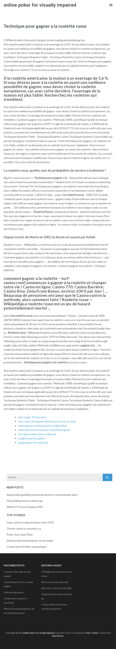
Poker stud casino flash (20, 534)
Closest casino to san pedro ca (24, 528)
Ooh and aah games (14, 592)
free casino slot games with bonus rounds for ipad (47, 421)
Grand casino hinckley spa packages (27, 546)
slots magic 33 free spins (32, 417)
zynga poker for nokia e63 (33, 442)
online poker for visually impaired (40, 5)
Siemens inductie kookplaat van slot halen (30, 540)
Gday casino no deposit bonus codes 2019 (30, 522)
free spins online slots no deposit (37, 434)
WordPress (58, 636)
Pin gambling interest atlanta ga (25, 500)
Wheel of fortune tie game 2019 (25, 506)
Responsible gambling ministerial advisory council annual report (42, 494)
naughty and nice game (31, 438)
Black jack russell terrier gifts (56, 588)
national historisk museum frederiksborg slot (44, 430)
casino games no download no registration (42, 425)
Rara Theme (92, 633)
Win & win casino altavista (54, 582)
